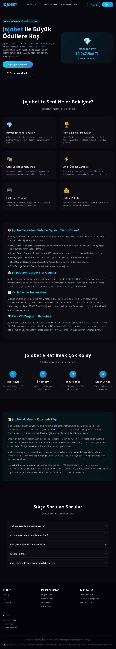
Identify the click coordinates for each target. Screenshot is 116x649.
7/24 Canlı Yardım (9, 620)
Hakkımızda (66, 4)
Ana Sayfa (31, 4)
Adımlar (54, 4)
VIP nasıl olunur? (58, 556)
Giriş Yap (94, 4)
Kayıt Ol (6, 598)
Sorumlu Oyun (8, 624)
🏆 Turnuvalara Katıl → (18, 73)
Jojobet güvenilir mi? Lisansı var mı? (58, 528)
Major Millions (46, 602)
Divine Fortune (47, 598)
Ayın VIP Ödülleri (86, 602)
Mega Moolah (46, 595)
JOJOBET (10, 4)
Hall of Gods (46, 606)
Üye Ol (108, 4)
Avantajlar (43, 4)
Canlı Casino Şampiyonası (90, 598)
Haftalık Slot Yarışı (87, 595)
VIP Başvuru (7, 602)
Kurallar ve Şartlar (10, 628)
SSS (75, 4)
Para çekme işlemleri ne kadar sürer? (58, 546)
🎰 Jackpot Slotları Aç (18, 64)
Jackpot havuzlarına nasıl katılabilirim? (58, 537)
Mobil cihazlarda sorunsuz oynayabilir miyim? (58, 565)
